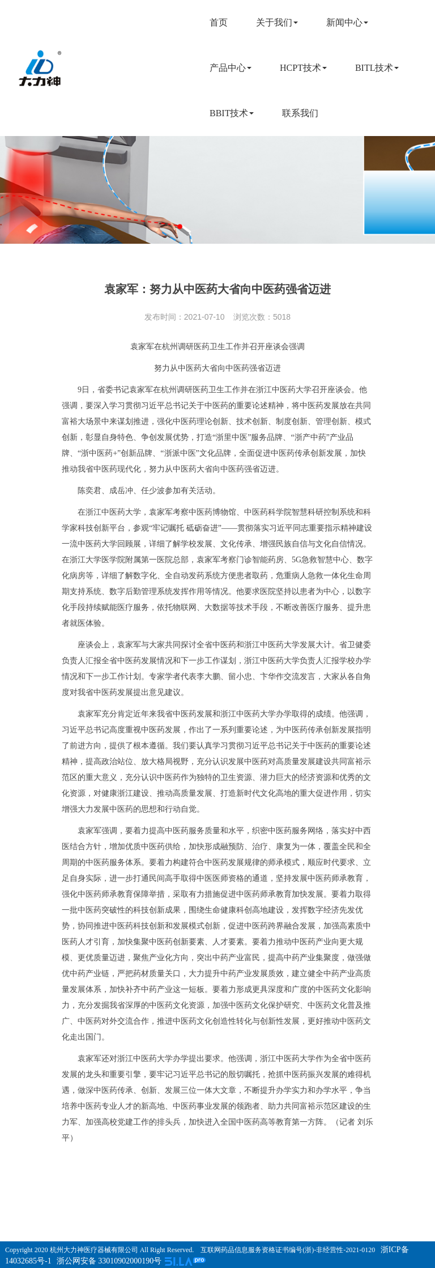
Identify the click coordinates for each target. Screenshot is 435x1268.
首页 (219, 22)
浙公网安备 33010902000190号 (109, 1261)
